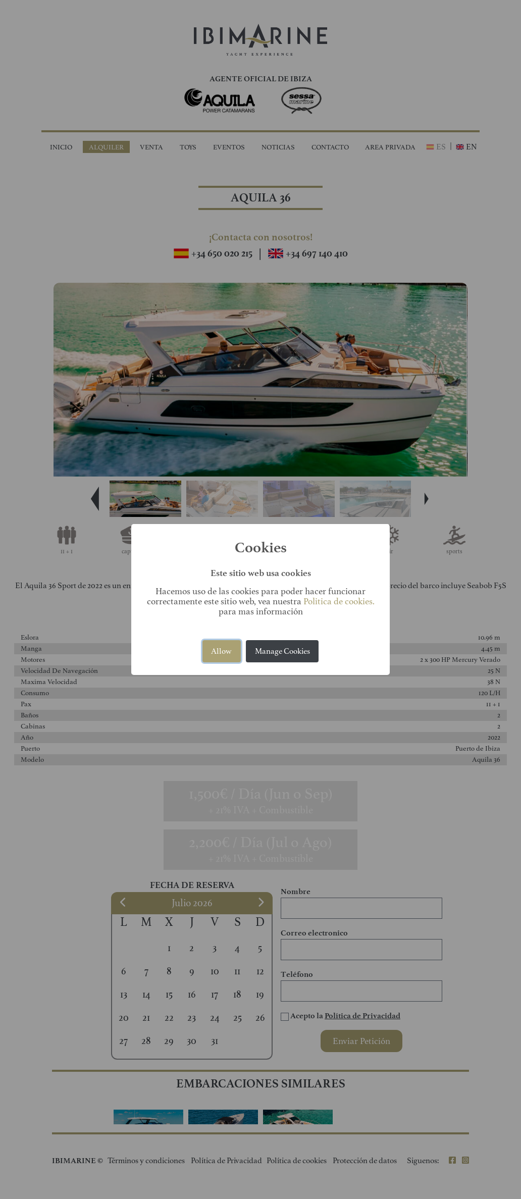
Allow (221, 651)
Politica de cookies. (339, 601)
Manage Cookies (282, 651)
